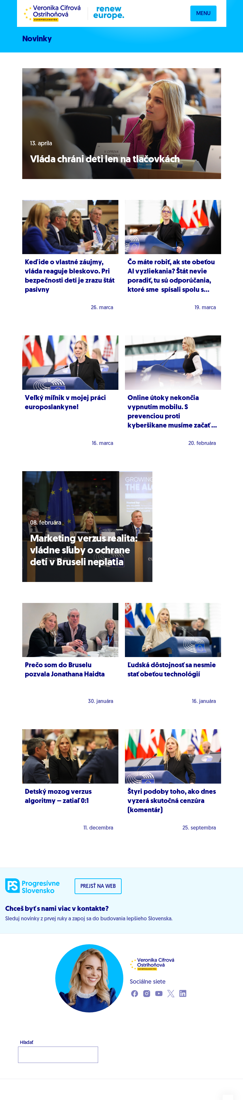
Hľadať (26, 1042)
